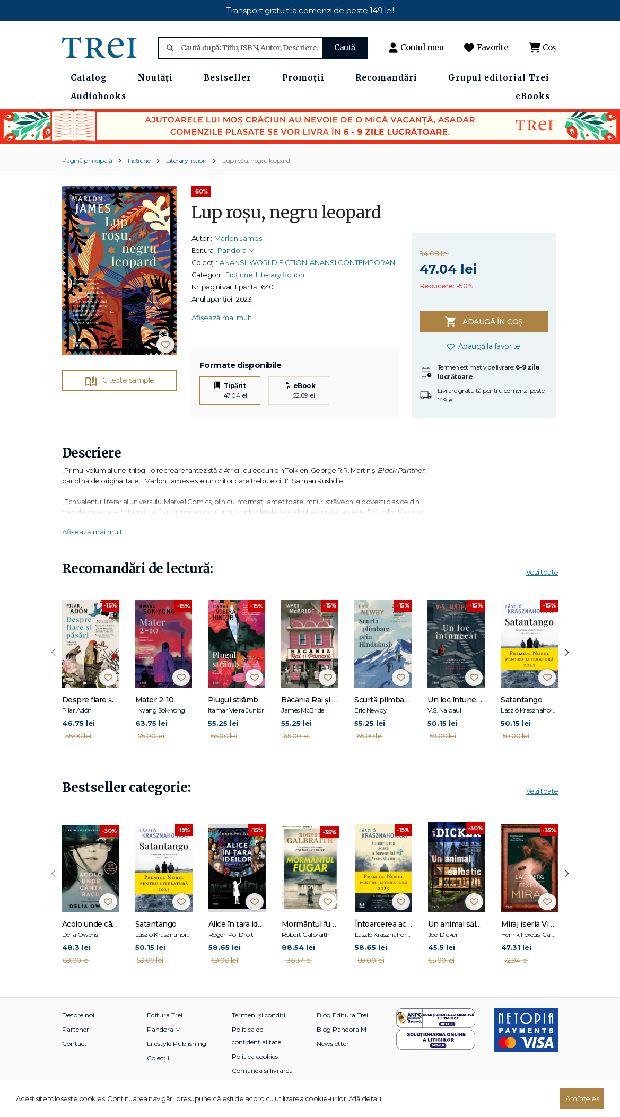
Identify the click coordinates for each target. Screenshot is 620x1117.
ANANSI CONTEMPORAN (352, 262)
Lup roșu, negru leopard (256, 160)
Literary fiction (186, 160)
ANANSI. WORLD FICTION (263, 262)
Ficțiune (139, 160)
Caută (344, 47)
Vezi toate (542, 572)
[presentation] (53, 652)
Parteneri (76, 1029)
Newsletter (333, 1044)
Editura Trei (164, 1015)
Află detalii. (365, 1098)
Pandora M (236, 250)
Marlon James (238, 238)
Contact (74, 1044)
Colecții (158, 1058)
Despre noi (78, 1015)
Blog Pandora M (341, 1029)
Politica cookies (255, 1056)
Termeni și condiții (259, 1015)
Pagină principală (87, 160)
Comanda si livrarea (262, 1071)
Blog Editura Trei (342, 1015)
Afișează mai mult (221, 317)
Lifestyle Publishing (176, 1044)
